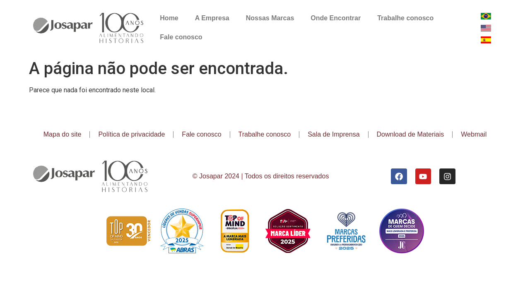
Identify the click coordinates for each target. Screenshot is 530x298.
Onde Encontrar (336, 18)
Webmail (474, 134)
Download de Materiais (410, 134)
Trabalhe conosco (405, 18)
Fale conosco (181, 37)
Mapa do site (62, 134)
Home (169, 18)
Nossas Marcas (270, 18)
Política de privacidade (131, 134)
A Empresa (212, 18)
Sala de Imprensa (333, 134)
